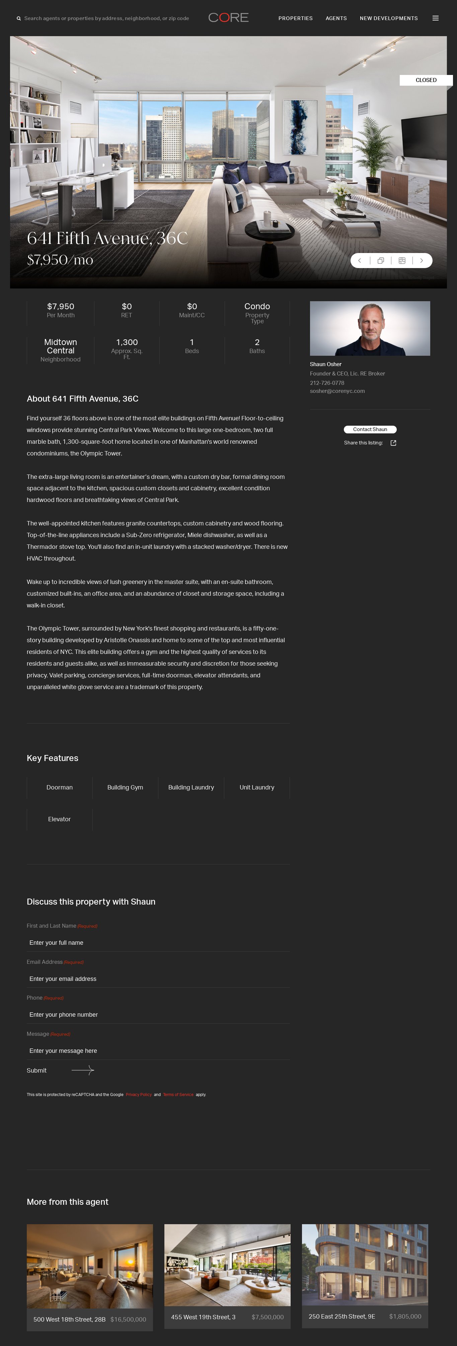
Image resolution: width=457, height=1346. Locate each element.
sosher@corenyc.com (337, 391)
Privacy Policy (139, 1095)
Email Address (55, 962)
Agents (337, 18)
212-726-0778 (327, 383)
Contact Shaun (370, 429)
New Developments (389, 18)
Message (48, 1034)
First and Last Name (62, 926)
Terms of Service (178, 1095)
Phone (45, 998)
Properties (296, 18)
